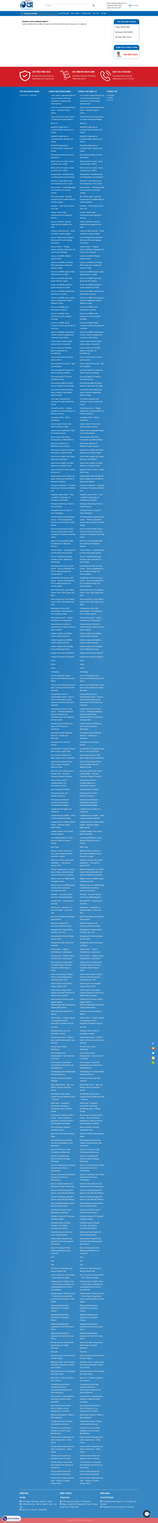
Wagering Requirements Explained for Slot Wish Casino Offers (62, 1327)
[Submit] (93, 5)
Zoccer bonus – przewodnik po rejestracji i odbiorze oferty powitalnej (62, 1399)
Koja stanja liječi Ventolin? (60, 789)
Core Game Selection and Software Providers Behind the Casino (62, 401)
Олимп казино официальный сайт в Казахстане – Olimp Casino (62, 1440)
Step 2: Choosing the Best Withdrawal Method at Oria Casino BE (61, 1250)
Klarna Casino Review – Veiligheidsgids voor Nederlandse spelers (59, 783)
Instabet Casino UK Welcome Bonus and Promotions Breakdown (62, 726)
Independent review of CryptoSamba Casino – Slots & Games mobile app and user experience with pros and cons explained (62, 699)
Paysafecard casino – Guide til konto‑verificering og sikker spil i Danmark (63, 1040)
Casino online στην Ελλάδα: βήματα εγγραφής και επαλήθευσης (61, 350)
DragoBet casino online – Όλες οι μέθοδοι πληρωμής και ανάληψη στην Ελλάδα (62, 497)
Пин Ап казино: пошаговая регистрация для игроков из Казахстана (62, 1465)
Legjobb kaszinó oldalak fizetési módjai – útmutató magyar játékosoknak (63, 824)
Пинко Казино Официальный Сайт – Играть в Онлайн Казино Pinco (62, 1480)
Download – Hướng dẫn (29, 95)
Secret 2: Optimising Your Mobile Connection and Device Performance (63, 1168)
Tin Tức (96, 13)
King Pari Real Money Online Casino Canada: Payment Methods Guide (61, 764)
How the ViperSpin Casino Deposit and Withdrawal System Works (63, 678)
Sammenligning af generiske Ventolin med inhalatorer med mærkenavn (62, 1143)
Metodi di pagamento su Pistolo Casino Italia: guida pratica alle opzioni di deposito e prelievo (63, 872)
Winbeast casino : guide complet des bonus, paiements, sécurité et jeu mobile (63, 1365)
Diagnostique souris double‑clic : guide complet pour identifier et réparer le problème (63, 479)
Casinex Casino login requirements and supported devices (61, 215)
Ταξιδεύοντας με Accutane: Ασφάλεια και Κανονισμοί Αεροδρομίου (61, 1430)
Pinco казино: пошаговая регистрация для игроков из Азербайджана (62, 1065)
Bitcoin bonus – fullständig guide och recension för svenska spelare (63, 190)
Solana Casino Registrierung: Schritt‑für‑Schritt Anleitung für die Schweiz (62, 1241)
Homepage (55, 672)
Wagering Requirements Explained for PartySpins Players (60, 1308)
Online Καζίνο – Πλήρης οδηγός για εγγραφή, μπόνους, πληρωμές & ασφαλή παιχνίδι (63, 1020)
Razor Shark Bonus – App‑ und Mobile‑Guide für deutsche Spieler (62, 1087)
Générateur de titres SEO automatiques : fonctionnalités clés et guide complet (62, 611)
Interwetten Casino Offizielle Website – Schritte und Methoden (61, 735)
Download (86, 13)
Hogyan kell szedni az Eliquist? (62, 653)
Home (53, 660)
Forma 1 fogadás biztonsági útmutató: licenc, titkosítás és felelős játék (62, 559)
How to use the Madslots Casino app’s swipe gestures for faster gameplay (63, 687)
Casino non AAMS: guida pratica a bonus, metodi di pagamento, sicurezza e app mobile (62, 335)
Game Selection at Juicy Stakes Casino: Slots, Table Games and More (62, 592)
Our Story (54, 1027)
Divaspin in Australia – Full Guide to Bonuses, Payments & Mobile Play (63, 488)
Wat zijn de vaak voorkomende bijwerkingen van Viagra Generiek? (62, 1345)
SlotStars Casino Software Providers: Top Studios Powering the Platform (61, 1225)
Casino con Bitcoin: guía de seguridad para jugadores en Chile (61, 224)
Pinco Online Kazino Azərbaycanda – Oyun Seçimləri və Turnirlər (62, 1056)
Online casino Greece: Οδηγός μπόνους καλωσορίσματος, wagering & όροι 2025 (62, 977)
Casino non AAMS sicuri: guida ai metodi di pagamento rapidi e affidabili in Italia (63, 300)
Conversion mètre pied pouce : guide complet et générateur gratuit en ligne (62, 392)
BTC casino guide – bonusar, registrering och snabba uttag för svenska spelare (63, 199)
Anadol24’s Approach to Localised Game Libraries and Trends (62, 130)
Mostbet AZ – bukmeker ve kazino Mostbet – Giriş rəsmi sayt (61, 910)
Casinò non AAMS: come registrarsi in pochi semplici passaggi (61, 316)
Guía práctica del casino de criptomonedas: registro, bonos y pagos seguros (63, 627)
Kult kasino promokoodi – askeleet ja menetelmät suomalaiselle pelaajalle (60, 802)
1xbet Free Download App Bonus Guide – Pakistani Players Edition (63, 110)
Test (52, 1257)
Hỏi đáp (110, 98)
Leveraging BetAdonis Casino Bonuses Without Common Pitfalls (62, 840)
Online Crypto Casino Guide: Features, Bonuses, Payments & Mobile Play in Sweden (63, 993)
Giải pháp (75, 13)
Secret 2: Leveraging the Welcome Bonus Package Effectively (60, 1158)
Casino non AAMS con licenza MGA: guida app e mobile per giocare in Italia (62, 265)
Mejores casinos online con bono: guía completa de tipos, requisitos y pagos (62, 853)
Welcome (54, 1352)
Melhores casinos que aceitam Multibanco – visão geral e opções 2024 (62, 863)
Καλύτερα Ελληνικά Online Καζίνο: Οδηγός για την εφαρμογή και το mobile (61, 1408)
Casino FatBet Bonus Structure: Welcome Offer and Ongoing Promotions (62, 240)
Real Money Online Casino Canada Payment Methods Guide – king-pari (63, 1096)
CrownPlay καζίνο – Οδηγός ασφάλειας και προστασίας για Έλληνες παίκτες (63, 411)
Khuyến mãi (64, 13)
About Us (54, 123)
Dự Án (103, 13)
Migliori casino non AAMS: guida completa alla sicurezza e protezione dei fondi (63, 888)
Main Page (55, 847)
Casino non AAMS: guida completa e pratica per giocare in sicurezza (63, 325)
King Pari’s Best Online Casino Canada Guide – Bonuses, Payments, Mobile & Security (62, 773)
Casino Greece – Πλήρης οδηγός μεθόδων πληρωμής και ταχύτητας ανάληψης (63, 249)
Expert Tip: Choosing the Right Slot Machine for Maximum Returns (62, 543)
